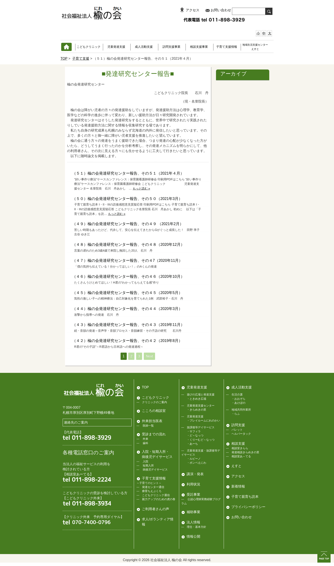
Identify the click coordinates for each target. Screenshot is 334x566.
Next (149, 356)
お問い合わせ (221, 10)
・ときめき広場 (196, 398)
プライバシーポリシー (248, 507)
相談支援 (238, 443)
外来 (145, 438)
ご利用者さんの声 (155, 509)
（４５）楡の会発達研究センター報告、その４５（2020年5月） (127, 293)
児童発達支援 (116, 46)
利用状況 (193, 484)
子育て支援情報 (226, 46)
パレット (237, 429)
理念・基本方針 (196, 526)
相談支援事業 (199, 46)
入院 (145, 461)
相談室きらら (240, 448)
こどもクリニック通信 (156, 495)
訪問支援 (238, 425)
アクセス (192, 10)
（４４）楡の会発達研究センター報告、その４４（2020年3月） (127, 309)
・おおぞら (238, 398)
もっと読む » (141, 188)
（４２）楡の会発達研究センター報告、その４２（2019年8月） (127, 341)
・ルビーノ (194, 458)
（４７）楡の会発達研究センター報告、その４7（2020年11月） (127, 260)
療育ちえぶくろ (151, 491)
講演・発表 (195, 474)
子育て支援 (80, 58)
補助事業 (193, 512)
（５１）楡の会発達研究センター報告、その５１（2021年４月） (128, 173)
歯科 (145, 443)
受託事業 (193, 494)
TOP (63, 58)
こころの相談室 (154, 411)
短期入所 (148, 465)
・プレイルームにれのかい (203, 420)
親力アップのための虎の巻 (158, 499)
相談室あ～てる (241, 456)
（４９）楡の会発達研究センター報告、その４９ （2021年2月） (127, 224)
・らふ (236, 413)
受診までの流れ (154, 434)
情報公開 (193, 536)
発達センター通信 (153, 487)
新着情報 (238, 486)
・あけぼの (238, 402)
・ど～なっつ (195, 435)
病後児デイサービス (155, 469)
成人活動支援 (144, 46)
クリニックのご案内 (154, 402)
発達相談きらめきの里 (245, 452)
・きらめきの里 (196, 409)
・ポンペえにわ (196, 462)
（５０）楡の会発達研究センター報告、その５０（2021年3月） (127, 199)
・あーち (192, 443)
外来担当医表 (152, 421)
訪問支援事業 (171, 46)
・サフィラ (194, 431)
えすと (236, 466)
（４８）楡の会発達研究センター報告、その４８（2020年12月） (128, 244)
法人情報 (193, 522)
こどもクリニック (89, 46)
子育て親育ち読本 (245, 496)
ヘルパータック (241, 433)
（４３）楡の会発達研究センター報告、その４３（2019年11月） (128, 325)
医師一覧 (148, 425)
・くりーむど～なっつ (201, 439)
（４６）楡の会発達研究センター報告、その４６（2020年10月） (128, 276)
